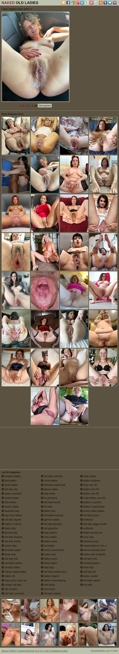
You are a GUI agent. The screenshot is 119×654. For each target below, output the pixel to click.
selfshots (86, 528)
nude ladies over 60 (92, 498)
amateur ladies (11, 476)
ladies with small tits (92, 554)
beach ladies (10, 506)
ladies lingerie (50, 576)
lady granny (49, 532)
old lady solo (88, 558)
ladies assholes (12, 493)
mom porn (48, 589)
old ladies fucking (52, 515)
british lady (9, 545)
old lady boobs (11, 541)
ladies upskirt (89, 576)
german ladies (50, 519)
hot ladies (48, 545)
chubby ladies (11, 567)
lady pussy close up (14, 580)
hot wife (86, 584)
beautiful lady (10, 511)
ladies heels (49, 541)
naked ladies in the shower (96, 545)
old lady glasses (51, 524)
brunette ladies (11, 550)
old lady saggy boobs (93, 524)
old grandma (49, 528)
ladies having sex (91, 532)
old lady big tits (11, 519)
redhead (86, 519)
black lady (9, 528)
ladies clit (8, 576)
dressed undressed (53, 485)
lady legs (47, 567)
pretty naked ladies (92, 511)
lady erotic (48, 493)
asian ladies (10, 485)
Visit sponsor (45, 105)
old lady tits (88, 571)
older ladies (88, 476)
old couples (9, 589)
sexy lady (87, 537)
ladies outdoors (90, 480)
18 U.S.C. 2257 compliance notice (51, 651)
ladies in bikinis (11, 524)
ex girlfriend (49, 498)
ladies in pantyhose (92, 506)
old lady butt (10, 558)
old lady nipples (51, 593)
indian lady (48, 554)
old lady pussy (89, 515)
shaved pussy (89, 541)
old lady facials (50, 502)
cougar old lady (12, 584)
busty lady (9, 554)
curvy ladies (49, 480)
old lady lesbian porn (54, 571)
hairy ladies (49, 537)
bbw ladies (9, 502)
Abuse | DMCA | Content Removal (18, 651)
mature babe (10, 498)
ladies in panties (90, 502)
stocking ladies (90, 563)
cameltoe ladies (12, 563)
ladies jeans (49, 558)
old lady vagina (90, 580)
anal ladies (9, 480)
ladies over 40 (89, 489)
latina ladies (49, 563)
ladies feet (48, 511)
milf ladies (48, 584)
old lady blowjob (12, 537)
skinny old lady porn (92, 550)
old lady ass (10, 489)
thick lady (87, 567)
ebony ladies (49, 489)
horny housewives (52, 550)
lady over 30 (88, 485)
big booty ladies (12, 515)
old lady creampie (13, 593)
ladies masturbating (53, 580)
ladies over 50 (89, 493)
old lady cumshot (52, 476)
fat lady (46, 506)
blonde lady (9, 532)
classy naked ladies (14, 571)
